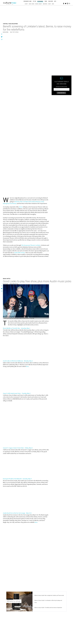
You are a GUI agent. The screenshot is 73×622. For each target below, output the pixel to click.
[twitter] (65, 3)
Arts (55, 1)
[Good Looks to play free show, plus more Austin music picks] (26, 301)
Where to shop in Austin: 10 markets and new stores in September (48, 607)
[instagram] (67, 3)
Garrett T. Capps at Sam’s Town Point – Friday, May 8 (17, 448)
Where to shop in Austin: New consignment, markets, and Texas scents (49, 595)
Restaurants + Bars (27, 1)
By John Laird (5, 283)
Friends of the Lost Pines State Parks (25, 201)
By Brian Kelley (5, 32)
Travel (45, 1)
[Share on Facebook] (1, 34)
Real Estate (50, 1)
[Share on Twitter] (1, 37)
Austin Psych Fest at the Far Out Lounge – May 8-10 (17, 513)
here (27, 366)
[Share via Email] (1, 40)
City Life (34, 1)
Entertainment (40, 1)
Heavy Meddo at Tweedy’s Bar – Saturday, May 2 (16, 328)
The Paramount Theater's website (30, 245)
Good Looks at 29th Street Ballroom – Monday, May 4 (18, 361)
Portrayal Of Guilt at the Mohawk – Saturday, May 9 (17, 478)
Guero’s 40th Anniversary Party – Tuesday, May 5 (16, 393)
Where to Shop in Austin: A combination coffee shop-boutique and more (48, 601)
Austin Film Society (19, 252)
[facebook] (63, 3)
